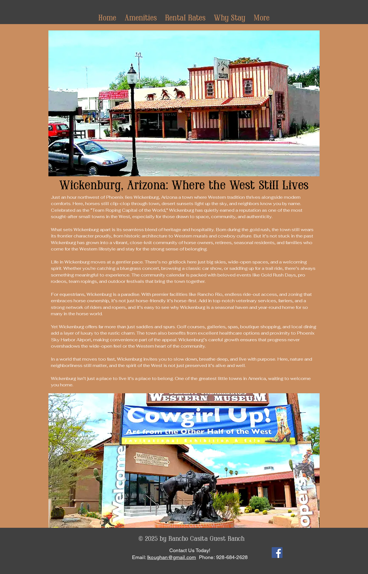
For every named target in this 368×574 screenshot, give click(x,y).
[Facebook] (277, 552)
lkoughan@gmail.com (171, 557)
